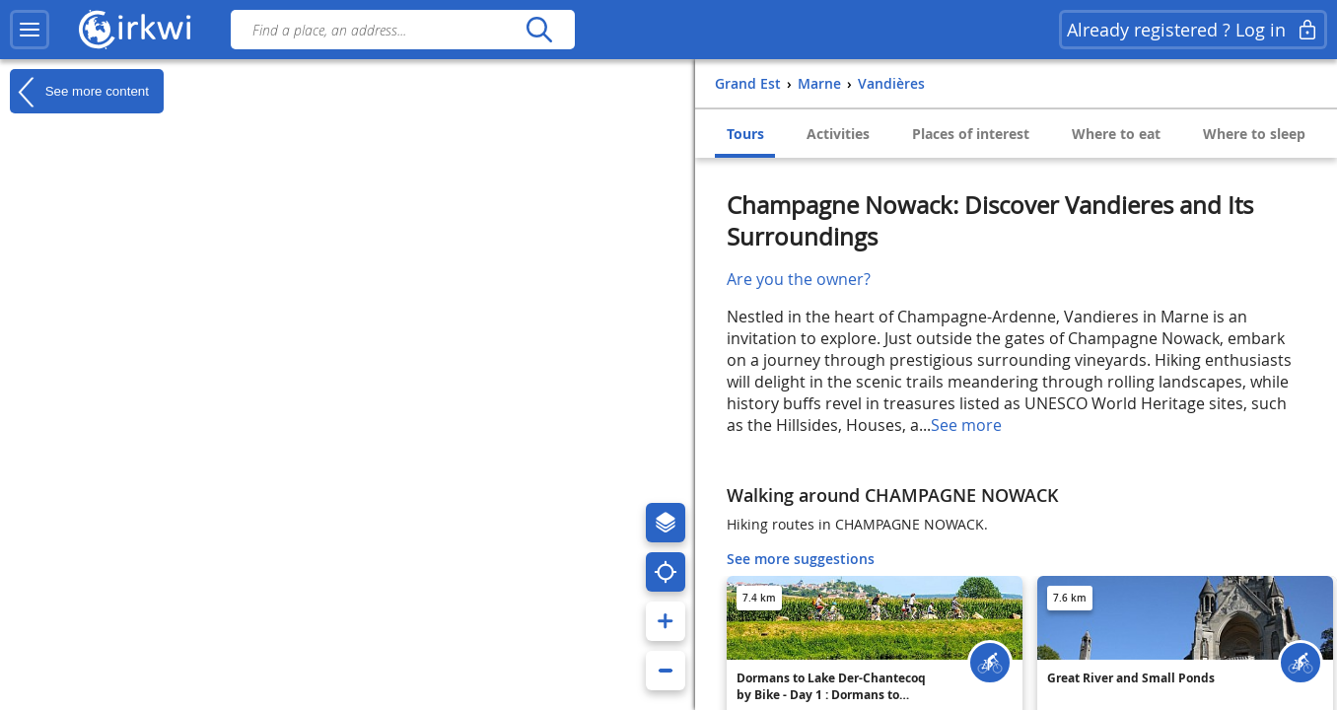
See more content (79, 91)
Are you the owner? (799, 279)
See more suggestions (801, 558)
